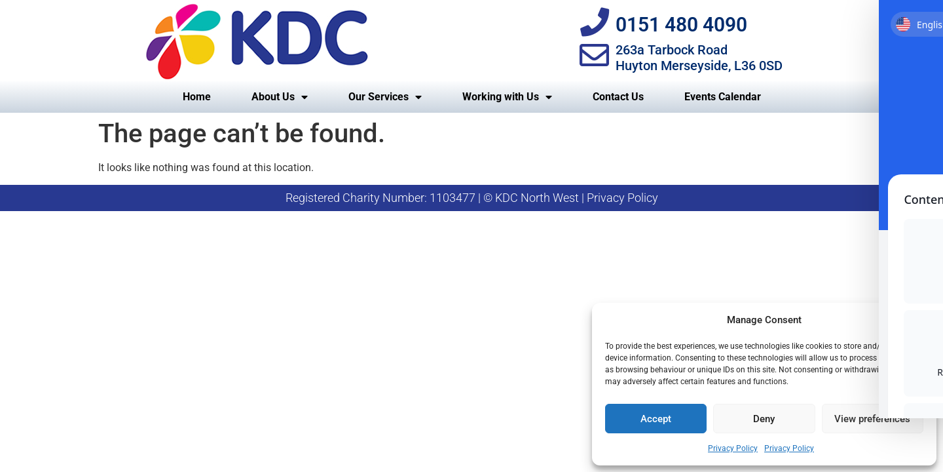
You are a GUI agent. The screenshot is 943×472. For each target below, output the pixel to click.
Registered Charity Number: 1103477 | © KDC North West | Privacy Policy (472, 198)
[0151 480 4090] (594, 22)
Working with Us (507, 97)
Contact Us (618, 96)
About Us (279, 97)
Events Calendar (722, 96)
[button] (916, 319)
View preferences (872, 419)
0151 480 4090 (681, 24)
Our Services (385, 97)
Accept (655, 419)
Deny (764, 419)
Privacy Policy (733, 448)
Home (197, 96)
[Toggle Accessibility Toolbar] (913, 31)
